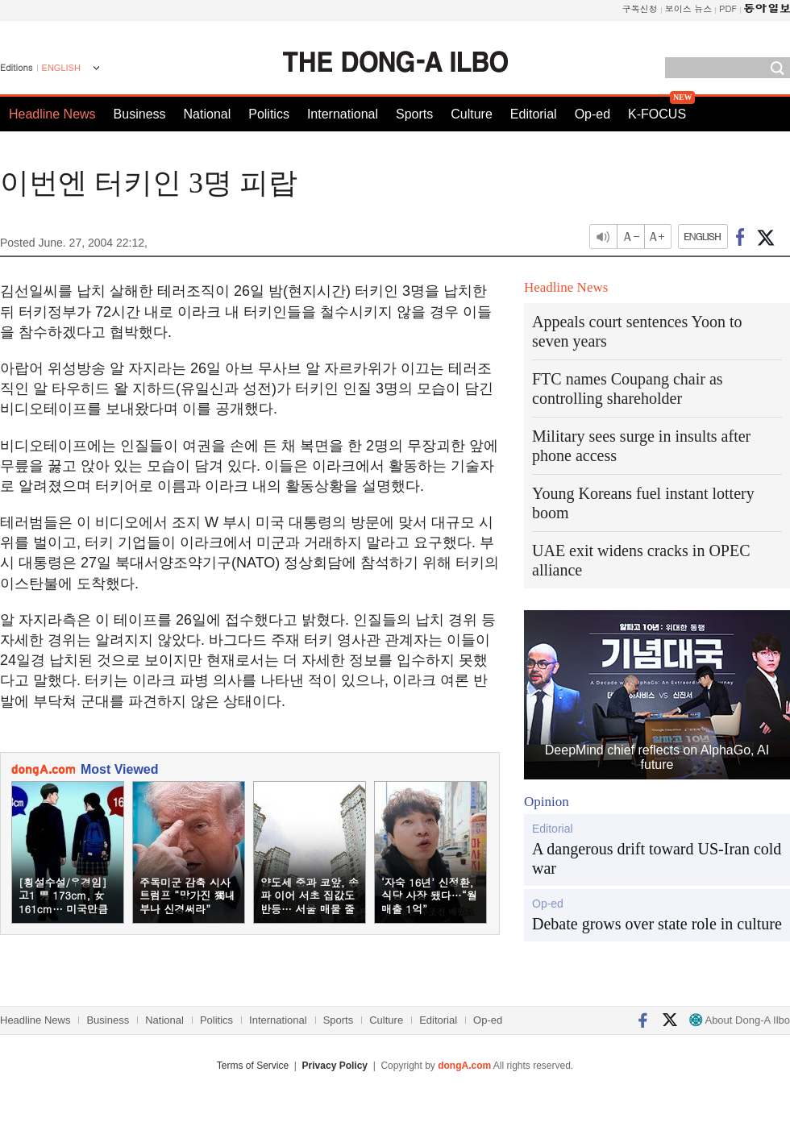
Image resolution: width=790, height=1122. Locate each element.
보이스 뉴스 (689, 8)
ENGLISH (61, 68)
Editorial (533, 114)
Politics (268, 114)
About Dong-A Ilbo (739, 1020)
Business (140, 114)
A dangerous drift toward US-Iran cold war (656, 858)
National (207, 114)
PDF (728, 8)
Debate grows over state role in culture (657, 924)
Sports (414, 114)
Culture (472, 114)
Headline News (52, 114)
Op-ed (592, 114)
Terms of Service (253, 1065)
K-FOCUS (657, 114)
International (342, 114)
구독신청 (640, 8)
